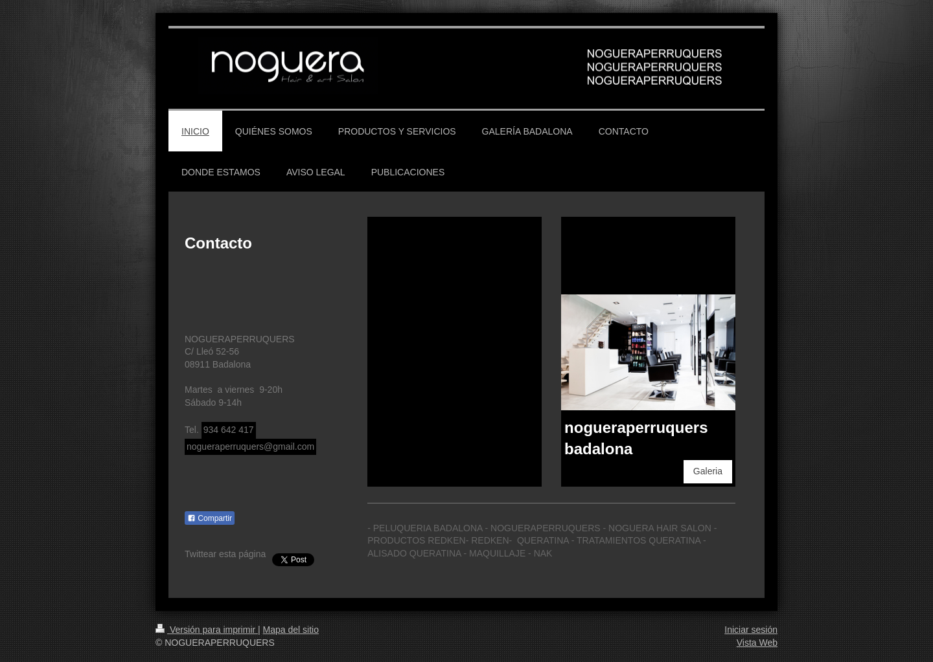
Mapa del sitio (291, 629)
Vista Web (757, 642)
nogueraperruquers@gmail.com (250, 446)
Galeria (707, 471)
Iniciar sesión (751, 629)
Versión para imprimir (207, 629)
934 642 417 (228, 430)
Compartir (209, 518)
